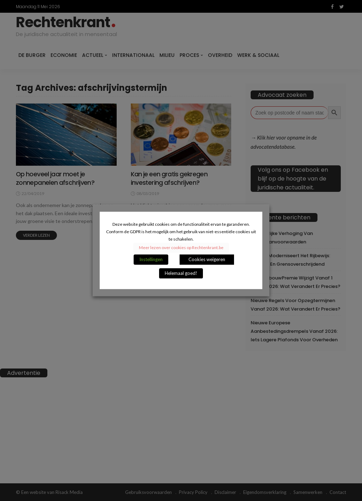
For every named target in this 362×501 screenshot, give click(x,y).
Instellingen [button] (151, 260)
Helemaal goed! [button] (181, 273)
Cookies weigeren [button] (206, 260)
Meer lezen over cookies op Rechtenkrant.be (181, 247)
